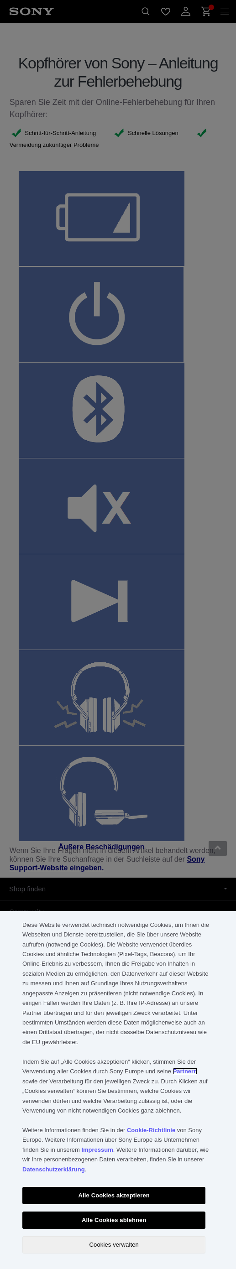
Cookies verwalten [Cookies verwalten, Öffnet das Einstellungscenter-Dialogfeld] (114, 1244)
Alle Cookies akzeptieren (114, 1195)
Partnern (185, 1071)
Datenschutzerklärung (53, 1169)
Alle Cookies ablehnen (114, 1220)
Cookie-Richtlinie (151, 1130)
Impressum (97, 1149)
